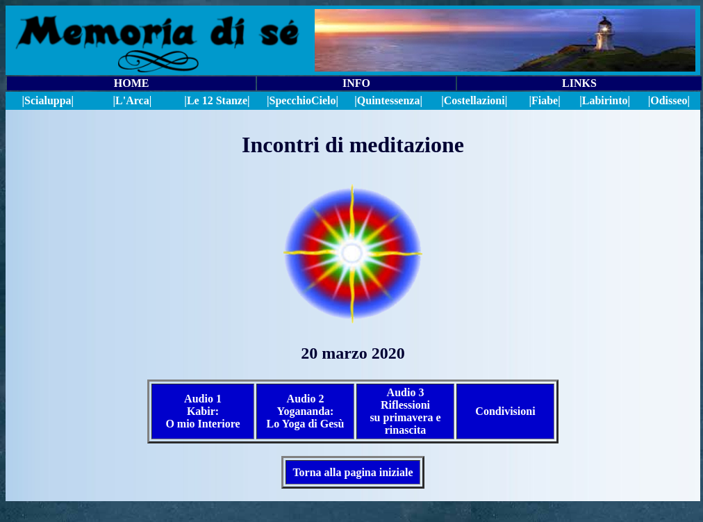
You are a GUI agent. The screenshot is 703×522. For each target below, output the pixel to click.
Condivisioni (505, 411)
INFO (356, 83)
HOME (131, 83)
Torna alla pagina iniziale (352, 472)
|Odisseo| (669, 100)
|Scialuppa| (48, 100)
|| (302, 100)
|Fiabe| (544, 100)
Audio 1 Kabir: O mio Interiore (202, 411)
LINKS (579, 83)
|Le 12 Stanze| (216, 100)
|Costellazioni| (474, 100)
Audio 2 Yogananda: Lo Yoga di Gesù (306, 411)
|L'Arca (131, 100)
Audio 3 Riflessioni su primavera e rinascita (405, 411)
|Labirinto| (604, 100)
